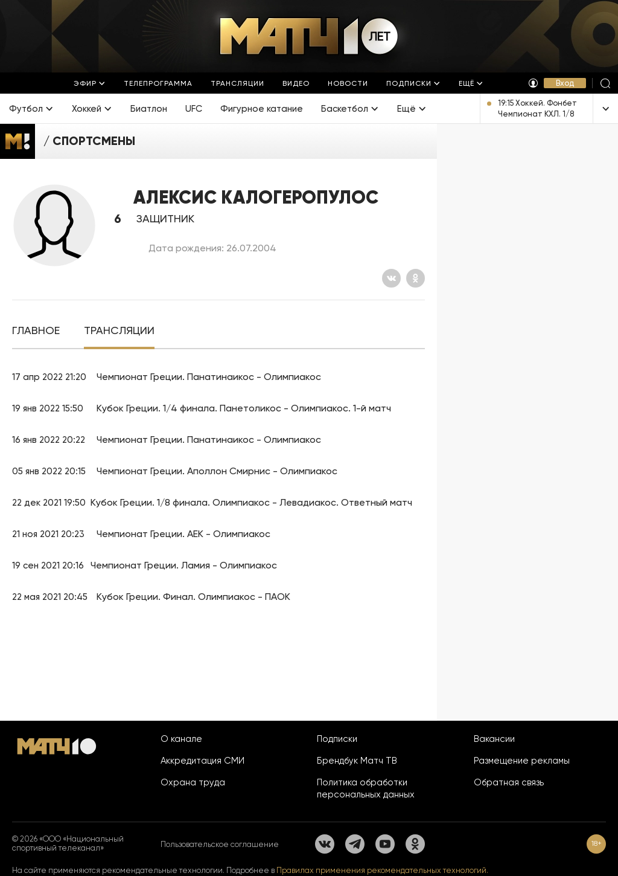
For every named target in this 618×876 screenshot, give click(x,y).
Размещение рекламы (522, 760)
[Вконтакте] (391, 278)
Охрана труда (193, 782)
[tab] (36, 330)
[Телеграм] (355, 844)
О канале (181, 738)
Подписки (337, 738)
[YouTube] (385, 844)
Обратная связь (509, 782)
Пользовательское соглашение (220, 844)
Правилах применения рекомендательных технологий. (382, 870)
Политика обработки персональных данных (366, 788)
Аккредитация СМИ (202, 760)
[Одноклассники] (415, 278)
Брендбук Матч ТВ (357, 760)
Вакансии (494, 738)
